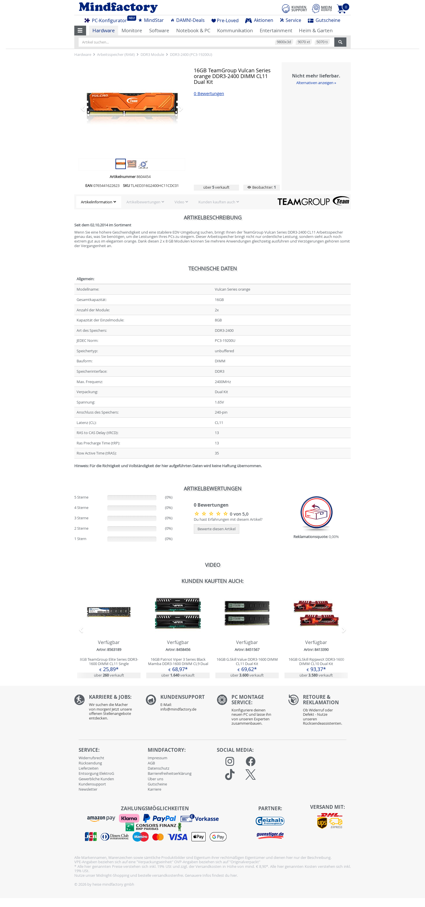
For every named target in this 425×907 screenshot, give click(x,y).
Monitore (132, 30)
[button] (80, 30)
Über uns (155, 778)
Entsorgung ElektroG (96, 773)
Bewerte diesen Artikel (217, 528)
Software (159, 30)
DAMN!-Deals (187, 20)
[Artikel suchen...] (206, 42)
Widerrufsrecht (91, 757)
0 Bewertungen (209, 93)
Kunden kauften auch (216, 201)
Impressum (157, 757)
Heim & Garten (316, 30)
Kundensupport (92, 784)
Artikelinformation (96, 201)
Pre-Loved (225, 20)
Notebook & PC (193, 30)
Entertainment (276, 30)
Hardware (103, 30)
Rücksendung (90, 763)
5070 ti (322, 41)
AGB (151, 763)
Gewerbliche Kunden (96, 778)
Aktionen (259, 20)
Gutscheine (324, 20)
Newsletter (88, 789)
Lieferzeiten (88, 768)
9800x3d (284, 41)
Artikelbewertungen (143, 201)
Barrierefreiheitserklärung (169, 773)
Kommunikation (235, 30)
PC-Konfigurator (107, 20)
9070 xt (304, 41)
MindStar (151, 20)
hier (233, 875)
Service (290, 20)
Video (179, 201)
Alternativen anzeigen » (316, 82)
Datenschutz (158, 768)
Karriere (154, 789)
